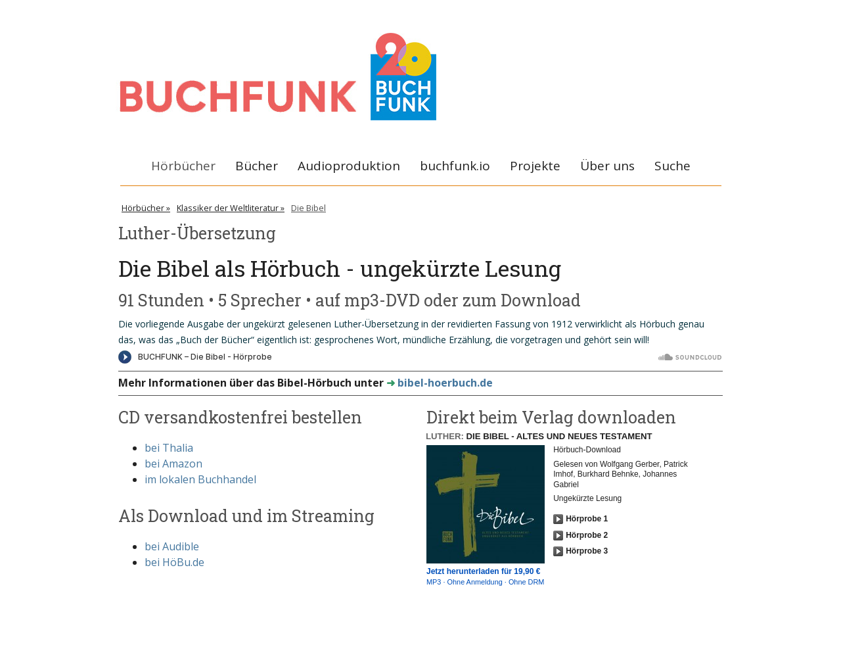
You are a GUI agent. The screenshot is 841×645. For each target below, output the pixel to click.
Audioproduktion (349, 165)
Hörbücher (183, 165)
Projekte (535, 165)
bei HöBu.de (174, 562)
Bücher (256, 165)
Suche (672, 165)
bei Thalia (169, 448)
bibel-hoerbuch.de (445, 382)
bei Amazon (173, 463)
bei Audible (172, 546)
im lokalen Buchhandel (200, 479)
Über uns (607, 165)
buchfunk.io (455, 165)
